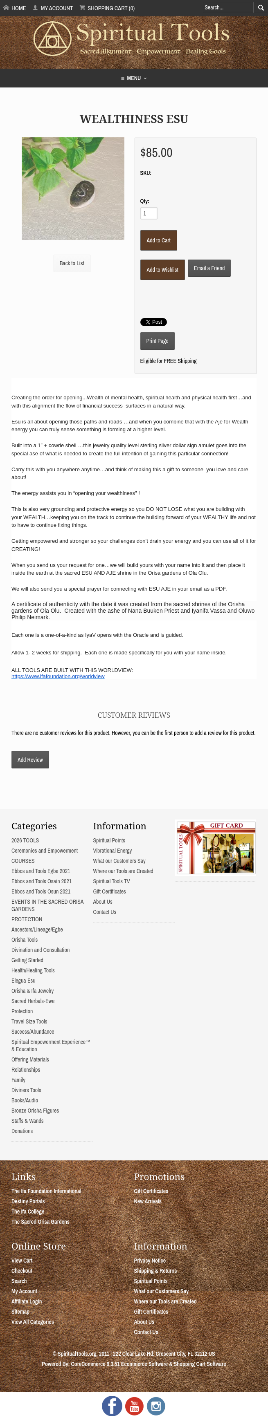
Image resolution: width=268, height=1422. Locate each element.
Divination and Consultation (40, 950)
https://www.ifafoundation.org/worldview (58, 676)
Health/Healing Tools (33, 970)
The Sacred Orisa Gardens (40, 1221)
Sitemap (20, 1311)
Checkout (21, 1270)
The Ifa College (27, 1211)
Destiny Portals (28, 1201)
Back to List (72, 263)
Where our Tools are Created (123, 871)
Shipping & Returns (155, 1270)
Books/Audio (24, 1100)
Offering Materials (30, 1059)
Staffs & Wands (27, 1120)
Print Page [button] (157, 341)
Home (14, 8)
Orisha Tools (24, 939)
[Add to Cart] (158, 240)
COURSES (23, 860)
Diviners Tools (26, 1090)
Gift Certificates (109, 891)
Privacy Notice (150, 1260)
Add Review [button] (30, 760)
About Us (102, 901)
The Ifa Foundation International (46, 1191)
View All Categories (32, 1322)
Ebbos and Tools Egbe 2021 (40, 871)
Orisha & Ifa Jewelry (32, 990)
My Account (52, 8)
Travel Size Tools (29, 1021)
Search (19, 1281)
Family (18, 1080)
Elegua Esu (23, 980)
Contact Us (104, 912)
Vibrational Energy (112, 850)
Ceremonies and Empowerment (44, 850)
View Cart (21, 1260)
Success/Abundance (32, 1031)
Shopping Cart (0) (107, 8)
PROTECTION (26, 919)
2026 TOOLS (25, 840)
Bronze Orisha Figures (35, 1110)
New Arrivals (148, 1201)
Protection (22, 1011)
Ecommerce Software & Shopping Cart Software (173, 1364)
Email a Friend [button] (209, 268)
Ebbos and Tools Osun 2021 (40, 891)
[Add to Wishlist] (162, 270)
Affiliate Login (26, 1301)
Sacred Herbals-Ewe (32, 1001)
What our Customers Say (119, 860)
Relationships (25, 1069)
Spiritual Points (109, 840)
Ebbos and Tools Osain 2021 (41, 881)
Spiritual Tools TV (111, 881)
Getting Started (27, 960)
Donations (22, 1131)
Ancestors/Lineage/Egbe (37, 929)
